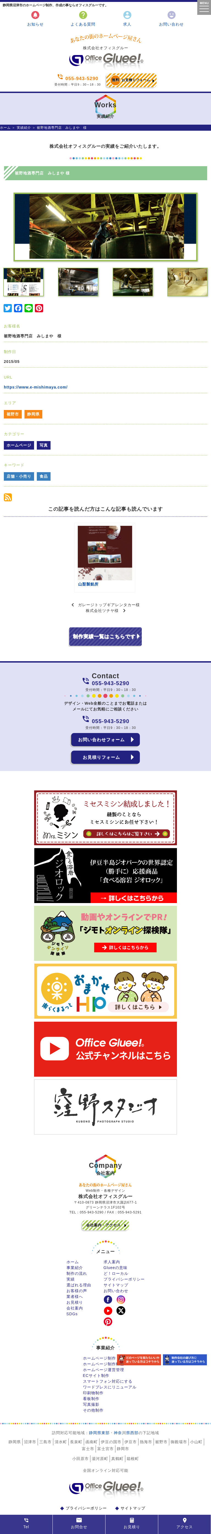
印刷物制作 (93, 1371)
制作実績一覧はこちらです (104, 615)
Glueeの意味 (115, 1246)
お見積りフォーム (130, 80)
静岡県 (33, 414)
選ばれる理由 (78, 1263)
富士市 (88, 1427)
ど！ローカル (116, 1252)
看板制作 (91, 1377)
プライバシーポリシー (124, 1258)
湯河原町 (100, 1437)
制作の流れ (76, 1252)
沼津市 (30, 1420)
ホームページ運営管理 (103, 1348)
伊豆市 (130, 1420)
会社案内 (74, 1286)
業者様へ (74, 1275)
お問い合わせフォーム (101, 718)
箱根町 (133, 1437)
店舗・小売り (19, 476)
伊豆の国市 (111, 1420)
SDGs (72, 1292)
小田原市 (80, 1437)
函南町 (91, 1420)
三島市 (45, 1420)
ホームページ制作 (99, 1337)
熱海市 (146, 1420)
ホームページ (19, 445)
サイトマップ (116, 1263)
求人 (127, 18)
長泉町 (76, 1420)
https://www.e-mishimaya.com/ (36, 387)
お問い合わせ (171, 18)
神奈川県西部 (126, 1411)
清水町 (61, 1420)
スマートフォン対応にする (107, 1360)
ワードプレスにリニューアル (110, 1365)
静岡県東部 (99, 1411)
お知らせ (35, 18)
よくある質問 (83, 18)
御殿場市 (179, 1420)
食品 (44, 476)
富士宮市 (105, 1427)
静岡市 (123, 1427)
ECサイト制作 (96, 1354)
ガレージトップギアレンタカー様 (109, 583)
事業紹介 (74, 1246)
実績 (70, 1258)
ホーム (5, 128)
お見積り (74, 1281)
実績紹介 (24, 128)
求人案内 (112, 1240)
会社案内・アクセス (103, 1204)
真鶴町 (117, 1437)
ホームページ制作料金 (103, 1342)
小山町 (196, 1420)
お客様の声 (76, 1269)
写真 (44, 445)
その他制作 (93, 1389)
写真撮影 (91, 1383)
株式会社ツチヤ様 (102, 589)
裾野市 (13, 414)
